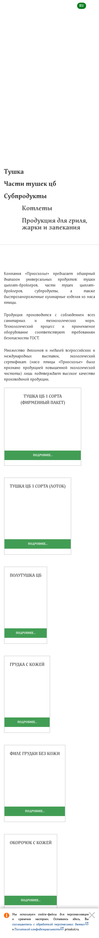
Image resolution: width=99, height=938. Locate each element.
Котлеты (63, 208)
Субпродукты (25, 196)
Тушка (14, 171)
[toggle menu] (91, 9)
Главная (10, 84)
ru (81, 5)
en (93, 5)
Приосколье (75, 84)
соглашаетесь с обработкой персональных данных (50, 924)
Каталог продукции (41, 84)
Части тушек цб (30, 183)
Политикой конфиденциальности (39, 929)
